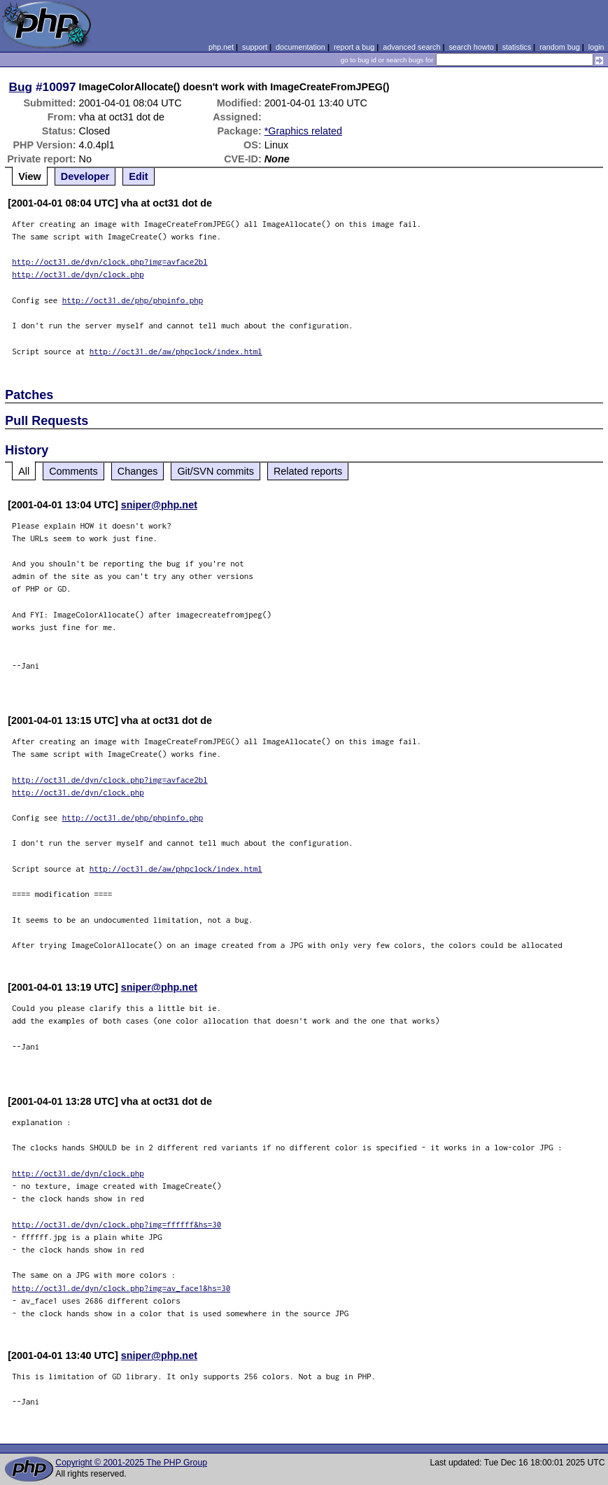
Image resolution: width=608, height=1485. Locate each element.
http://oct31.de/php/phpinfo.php (133, 300)
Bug (21, 87)
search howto (470, 47)
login (596, 47)
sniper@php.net (159, 504)
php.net (221, 47)
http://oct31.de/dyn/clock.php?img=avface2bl (110, 261)
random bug (559, 47)
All (23, 471)
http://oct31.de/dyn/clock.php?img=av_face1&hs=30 (121, 1287)
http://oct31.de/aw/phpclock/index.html (176, 351)
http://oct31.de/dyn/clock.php (78, 274)
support (254, 47)
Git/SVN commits (215, 471)
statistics (516, 47)
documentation (300, 47)
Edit (138, 176)
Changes (138, 471)
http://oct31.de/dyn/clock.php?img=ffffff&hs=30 (116, 1224)
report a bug (354, 47)
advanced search (411, 47)
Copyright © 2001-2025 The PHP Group (131, 1462)
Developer (85, 176)
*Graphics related (303, 131)
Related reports (308, 471)
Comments (73, 471)
